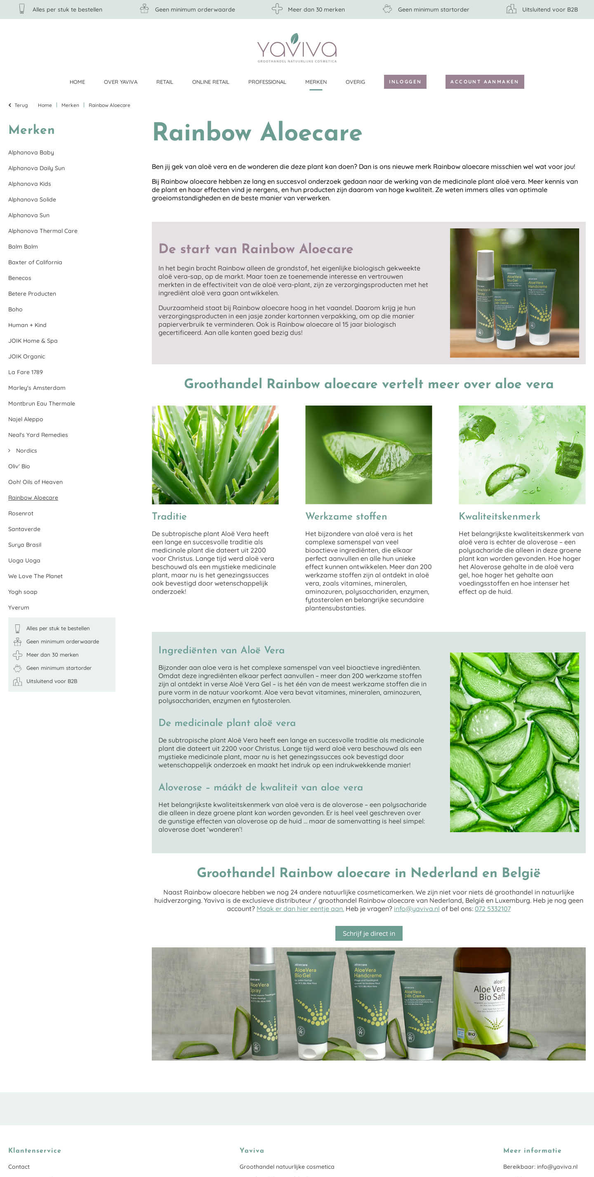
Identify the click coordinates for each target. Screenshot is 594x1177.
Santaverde (24, 529)
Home (77, 81)
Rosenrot (20, 513)
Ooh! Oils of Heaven (35, 482)
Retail (164, 81)
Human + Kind (27, 325)
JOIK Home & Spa (33, 340)
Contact (19, 1166)
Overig (355, 81)
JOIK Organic (26, 356)
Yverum (18, 607)
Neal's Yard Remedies (38, 435)
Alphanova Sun (29, 215)
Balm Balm (23, 246)
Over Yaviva (120, 81)
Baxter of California (35, 262)
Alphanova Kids (29, 183)
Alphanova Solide (32, 199)
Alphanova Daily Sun (36, 168)
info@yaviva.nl (417, 908)
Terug (21, 105)
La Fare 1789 (25, 372)
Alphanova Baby (31, 152)
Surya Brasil (24, 544)
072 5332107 (493, 908)
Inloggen (405, 81)
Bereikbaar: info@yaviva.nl (540, 1166)
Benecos (19, 278)
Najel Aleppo (25, 419)
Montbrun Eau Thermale (41, 403)
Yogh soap (23, 592)
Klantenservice (579, 47)
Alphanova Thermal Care (43, 231)
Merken (316, 81)
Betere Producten (32, 293)
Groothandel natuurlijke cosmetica (287, 1166)
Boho (15, 309)
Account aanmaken (484, 81)
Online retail (210, 81)
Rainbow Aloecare (33, 497)
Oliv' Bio (19, 466)
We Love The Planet (35, 576)
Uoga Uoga (24, 560)
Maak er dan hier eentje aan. (300, 908)
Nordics (25, 450)
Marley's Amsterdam (37, 388)
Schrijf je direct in (369, 933)
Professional (267, 81)
